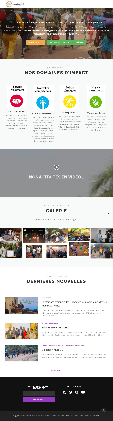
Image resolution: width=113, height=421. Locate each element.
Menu (106, 4)
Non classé (46, 373)
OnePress (61, 416)
